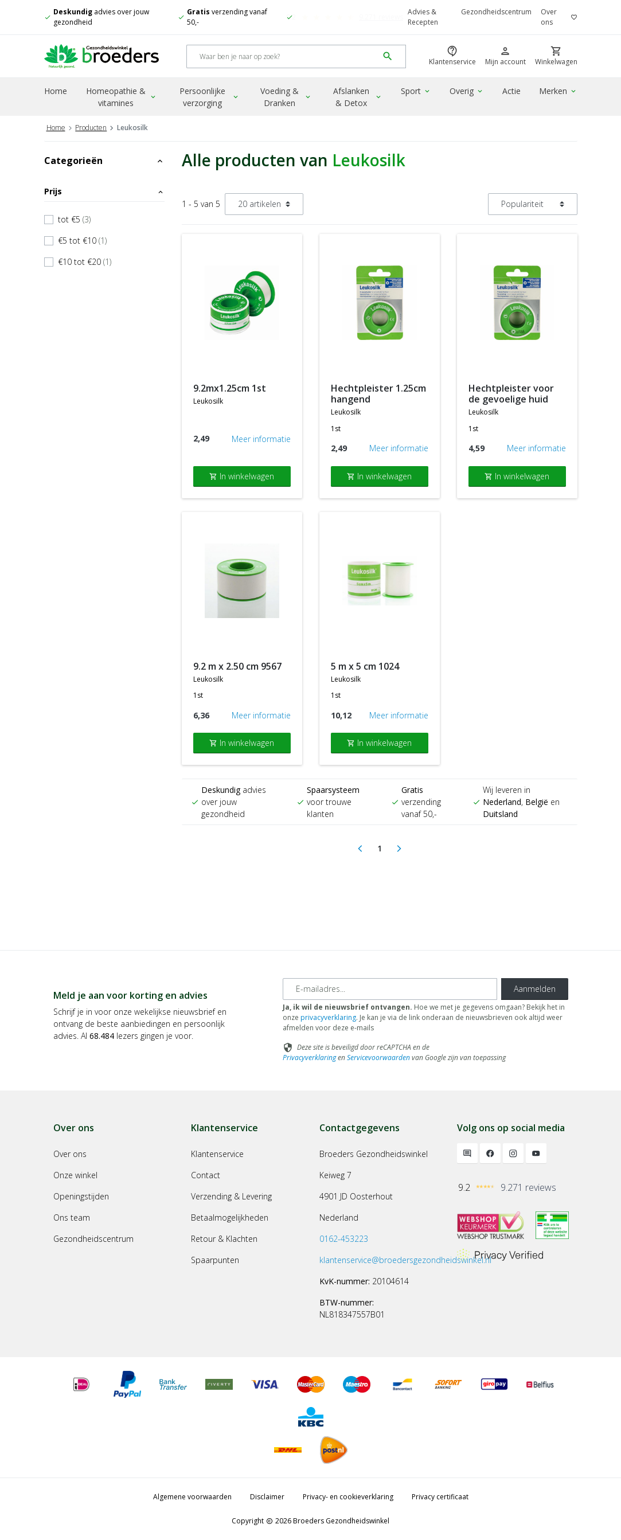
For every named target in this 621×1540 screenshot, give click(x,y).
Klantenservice (217, 1153)
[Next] (399, 848)
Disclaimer (267, 1497)
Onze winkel (75, 1175)
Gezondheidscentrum (496, 12)
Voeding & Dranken (285, 96)
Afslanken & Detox (357, 96)
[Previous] (360, 848)
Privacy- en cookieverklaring (348, 1497)
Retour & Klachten (224, 1238)
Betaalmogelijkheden (229, 1217)
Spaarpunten (215, 1259)
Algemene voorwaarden (192, 1497)
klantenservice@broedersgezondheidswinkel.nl (405, 1259)
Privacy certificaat (440, 1497)
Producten (91, 127)
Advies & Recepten (423, 17)
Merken (558, 90)
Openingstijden (81, 1196)
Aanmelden (535, 988)
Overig (467, 90)
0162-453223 (343, 1238)
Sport (416, 90)
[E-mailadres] (390, 989)
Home (55, 90)
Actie (511, 90)
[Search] (282, 56)
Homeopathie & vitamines (121, 96)
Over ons (549, 17)
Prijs (104, 191)
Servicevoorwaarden (378, 1057)
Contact (205, 1175)
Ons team (71, 1217)
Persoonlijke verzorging (209, 96)
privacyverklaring (328, 1017)
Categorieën (104, 160)
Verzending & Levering (231, 1196)
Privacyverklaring (309, 1057)
